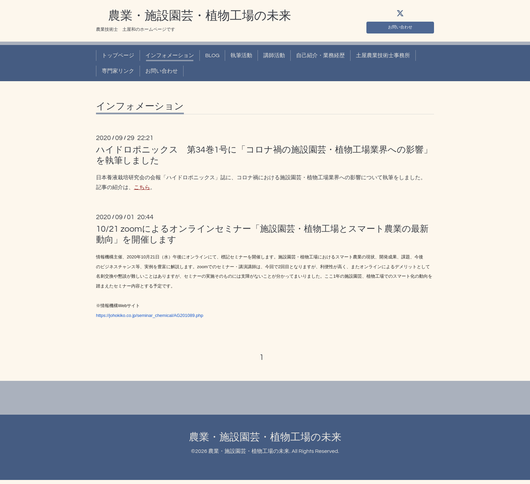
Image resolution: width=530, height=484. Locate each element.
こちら (142, 189)
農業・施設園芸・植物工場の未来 (193, 17)
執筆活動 (241, 57)
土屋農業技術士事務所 (383, 57)
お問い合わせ (400, 27)
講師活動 (274, 57)
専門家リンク (118, 73)
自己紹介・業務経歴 (320, 57)
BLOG (212, 57)
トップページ (118, 57)
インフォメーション (169, 57)
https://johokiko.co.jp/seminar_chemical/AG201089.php (149, 317)
